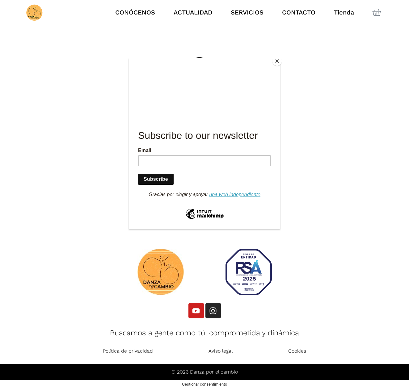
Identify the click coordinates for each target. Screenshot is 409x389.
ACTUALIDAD (193, 12)
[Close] (278, 59)
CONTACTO (298, 12)
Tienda (344, 12)
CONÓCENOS (135, 12)
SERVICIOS (247, 12)
